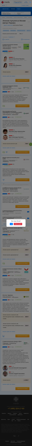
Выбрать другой (18, 224)
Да (11, 224)
